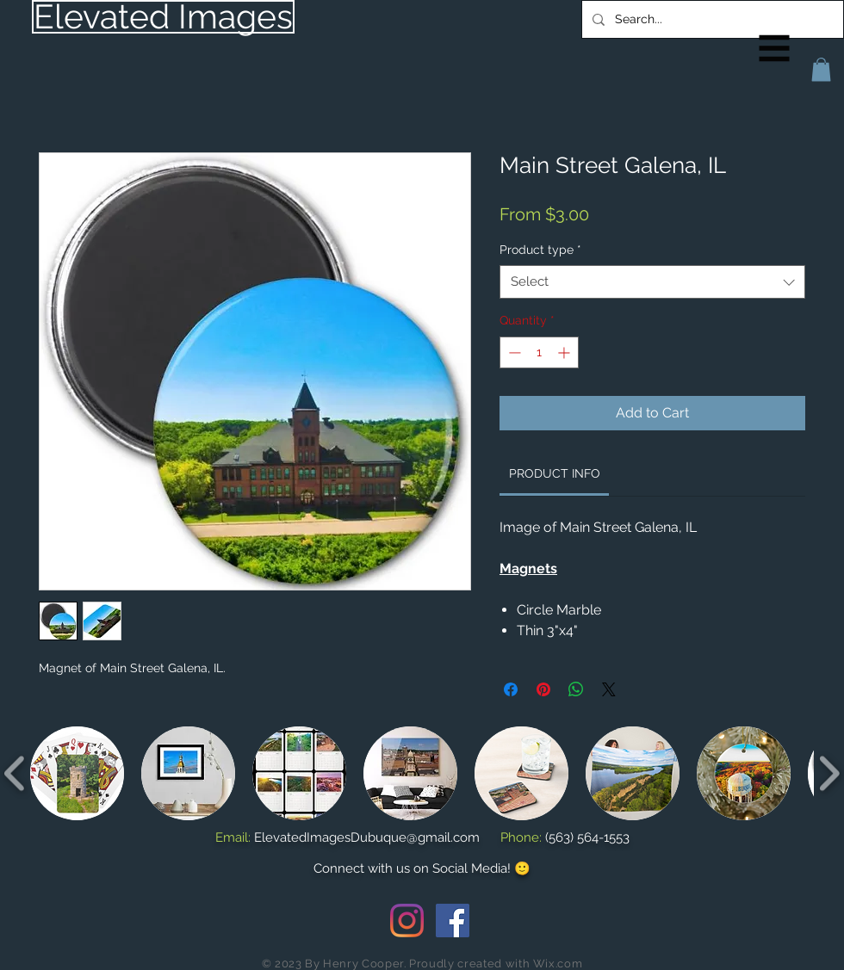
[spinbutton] (539, 352)
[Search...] (711, 19)
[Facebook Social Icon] (452, 920)
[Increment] (565, 352)
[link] (554, 473)
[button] (775, 48)
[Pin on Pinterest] (543, 689)
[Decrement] (513, 352)
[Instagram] (407, 920)
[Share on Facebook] (510, 689)
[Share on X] (609, 689)
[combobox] (652, 282)
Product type (540, 249)
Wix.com (558, 963)
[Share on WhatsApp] (576, 689)
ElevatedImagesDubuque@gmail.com (367, 837)
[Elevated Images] (163, 17)
